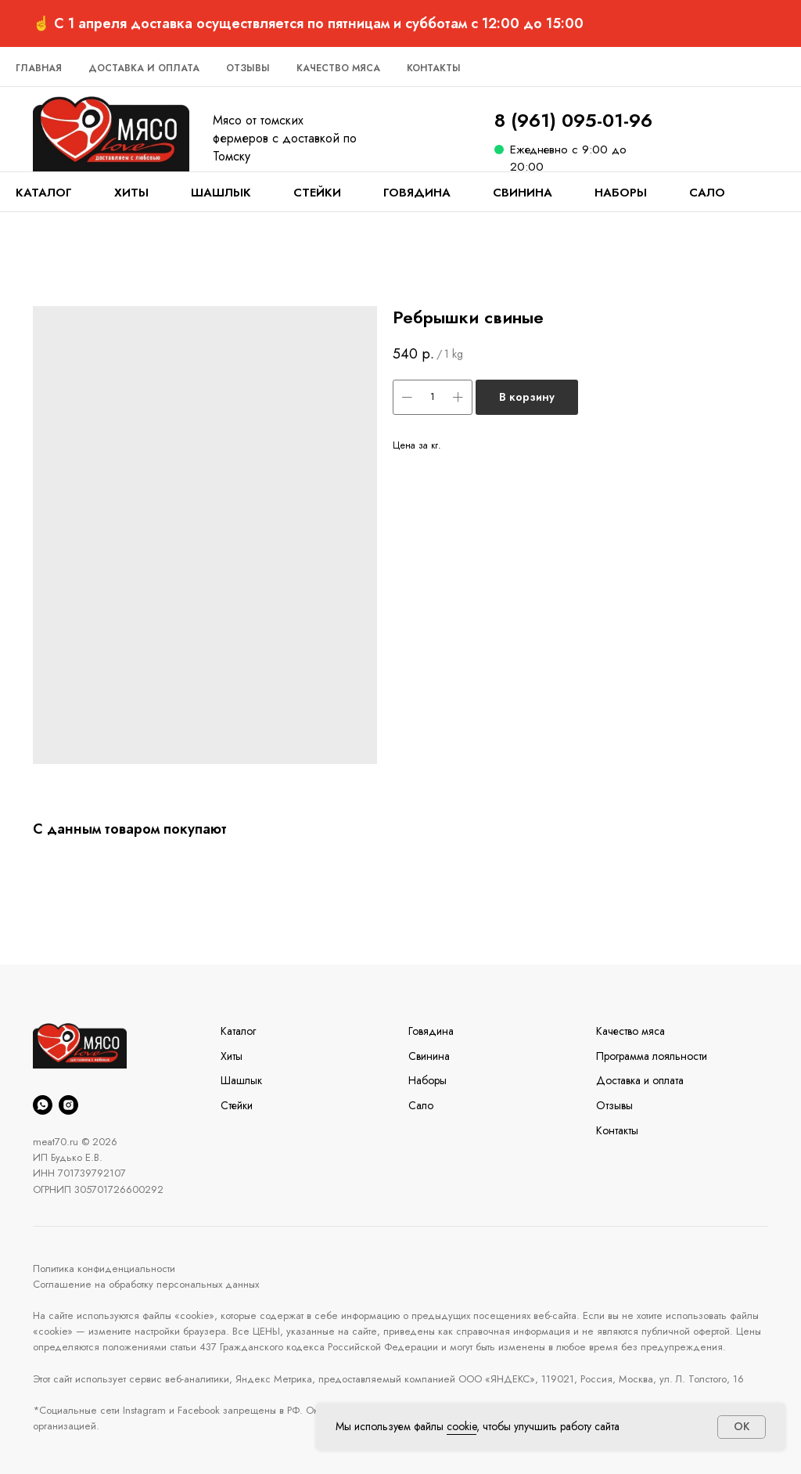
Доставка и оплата (143, 68)
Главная (39, 68)
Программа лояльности (651, 1056)
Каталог (44, 192)
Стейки (317, 192)
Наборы (620, 192)
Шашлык (221, 192)
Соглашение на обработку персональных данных (146, 1284)
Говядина (417, 192)
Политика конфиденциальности (104, 1268)
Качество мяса (338, 68)
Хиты (131, 192)
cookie (461, 1426)
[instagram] (68, 1105)
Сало (707, 192)
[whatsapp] (42, 1105)
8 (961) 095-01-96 (573, 120)
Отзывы (248, 68)
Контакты (434, 68)
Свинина (522, 192)
